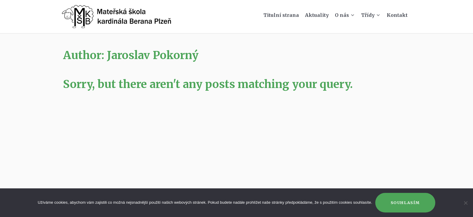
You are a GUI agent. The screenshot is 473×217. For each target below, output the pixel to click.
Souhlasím (405, 202)
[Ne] (465, 203)
